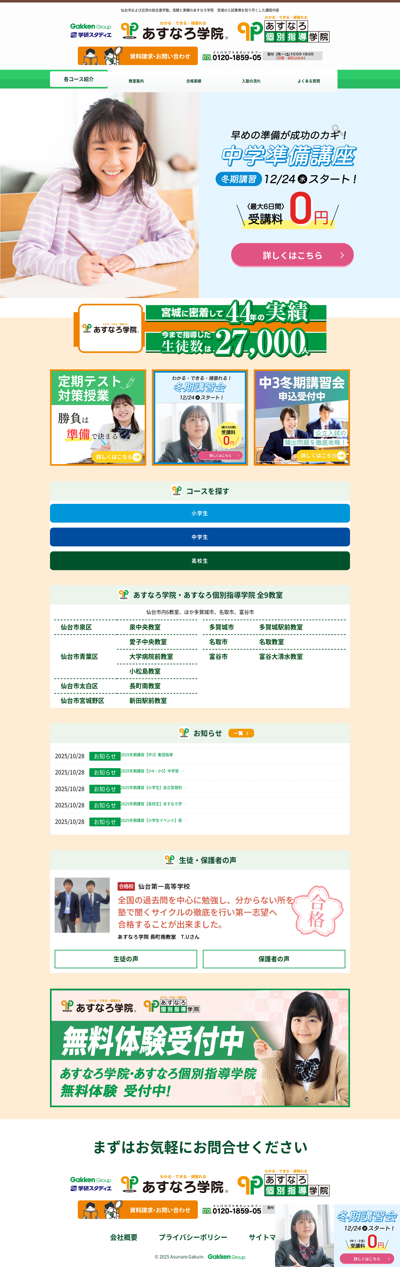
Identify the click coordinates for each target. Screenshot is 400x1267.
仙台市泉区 (111, 627)
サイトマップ (269, 1237)
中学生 (200, 537)
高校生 (200, 560)
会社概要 (124, 1237)
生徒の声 (125, 959)
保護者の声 (274, 959)
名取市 (246, 642)
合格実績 (199, 79)
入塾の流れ (258, 79)
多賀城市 (256, 627)
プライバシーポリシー (193, 1237)
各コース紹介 (79, 79)
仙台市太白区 (111, 686)
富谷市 (256, 656)
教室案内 (139, 79)
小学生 (200, 513)
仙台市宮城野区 (114, 700)
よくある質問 (319, 79)
